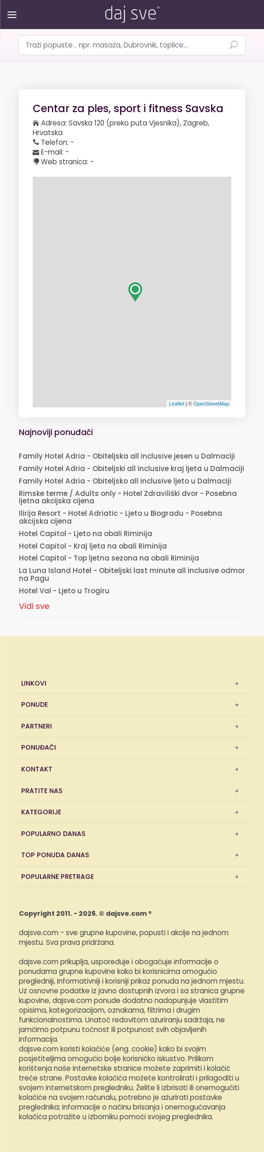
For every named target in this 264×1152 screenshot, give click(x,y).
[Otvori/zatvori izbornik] (10, 8)
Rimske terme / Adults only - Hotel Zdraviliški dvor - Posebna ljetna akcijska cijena (128, 497)
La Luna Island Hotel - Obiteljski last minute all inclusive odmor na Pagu (132, 575)
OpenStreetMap (212, 403)
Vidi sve (34, 606)
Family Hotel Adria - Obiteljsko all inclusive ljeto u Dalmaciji (125, 481)
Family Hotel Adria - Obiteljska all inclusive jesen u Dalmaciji (127, 456)
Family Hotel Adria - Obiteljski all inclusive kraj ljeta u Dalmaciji (131, 469)
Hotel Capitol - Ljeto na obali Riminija (85, 534)
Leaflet (176, 403)
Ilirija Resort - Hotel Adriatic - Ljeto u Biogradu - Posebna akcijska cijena (120, 517)
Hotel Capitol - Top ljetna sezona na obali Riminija (109, 558)
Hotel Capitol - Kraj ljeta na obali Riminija (93, 546)
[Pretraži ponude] (234, 45)
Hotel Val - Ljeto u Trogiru (64, 591)
